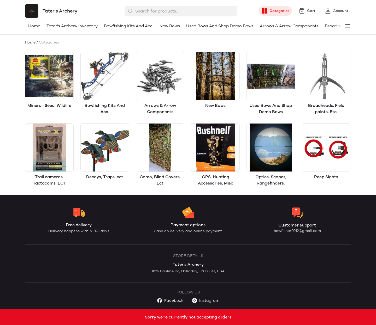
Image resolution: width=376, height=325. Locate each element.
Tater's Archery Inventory (72, 25)
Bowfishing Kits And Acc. (128, 25)
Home (34, 25)
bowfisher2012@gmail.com (297, 231)
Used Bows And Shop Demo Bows (220, 25)
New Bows (170, 25)
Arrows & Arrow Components (289, 25)
